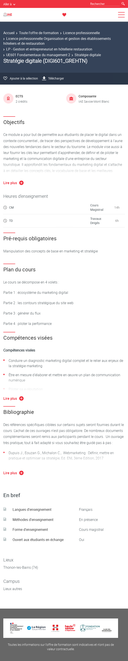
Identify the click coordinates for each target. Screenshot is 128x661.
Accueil (9, 32)
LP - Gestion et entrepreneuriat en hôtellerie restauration (49, 49)
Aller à (9, 4)
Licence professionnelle (81, 32)
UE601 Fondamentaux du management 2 (38, 54)
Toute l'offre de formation (39, 32)
